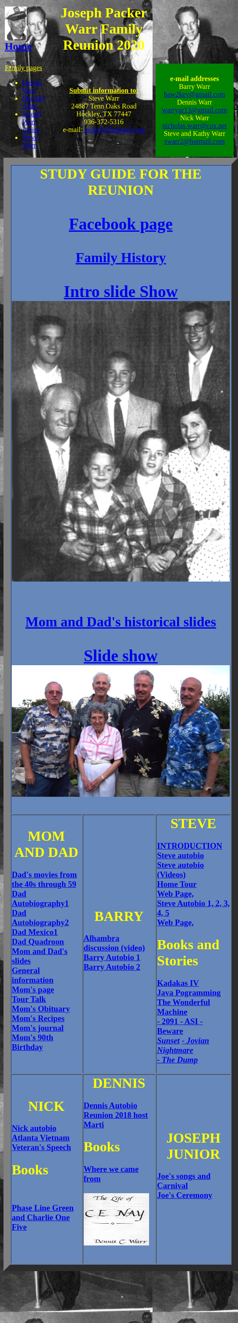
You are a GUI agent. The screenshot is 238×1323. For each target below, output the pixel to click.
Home (18, 41)
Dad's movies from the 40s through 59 (44, 879)
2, (219, 903)
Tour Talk (29, 999)
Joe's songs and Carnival (184, 1180)
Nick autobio (34, 1128)
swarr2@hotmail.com (115, 129)
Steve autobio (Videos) (180, 869)
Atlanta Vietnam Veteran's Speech (41, 1142)
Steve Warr (30, 141)
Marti (94, 1124)
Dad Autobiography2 (40, 917)
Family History (120, 257)
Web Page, (175, 893)
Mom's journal (38, 1027)
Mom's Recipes (38, 1018)
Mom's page (33, 989)
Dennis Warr (32, 86)
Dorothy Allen (33, 102)
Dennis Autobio (110, 1105)
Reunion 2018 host (116, 1115)
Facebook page (121, 224)
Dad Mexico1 (35, 932)
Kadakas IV (178, 983)
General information (33, 975)
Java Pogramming (189, 992)
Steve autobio (180, 855)
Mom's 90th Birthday (32, 1042)
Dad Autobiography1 (40, 898)
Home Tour (177, 884)
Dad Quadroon (38, 941)
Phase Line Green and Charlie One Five (43, 1217)
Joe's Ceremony (184, 1195)
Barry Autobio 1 (112, 957)
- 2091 (168, 1021)
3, (227, 903)
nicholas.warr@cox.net (194, 125)
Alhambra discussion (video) (114, 943)
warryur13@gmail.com (194, 110)
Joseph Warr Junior (31, 121)
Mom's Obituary (41, 1008)
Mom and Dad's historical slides (120, 621)
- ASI (190, 1021)
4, (161, 912)
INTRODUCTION (189, 845)
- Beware (180, 1026)
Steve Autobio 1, (186, 903)
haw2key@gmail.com (194, 94)
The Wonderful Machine (183, 1007)
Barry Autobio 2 (112, 966)
